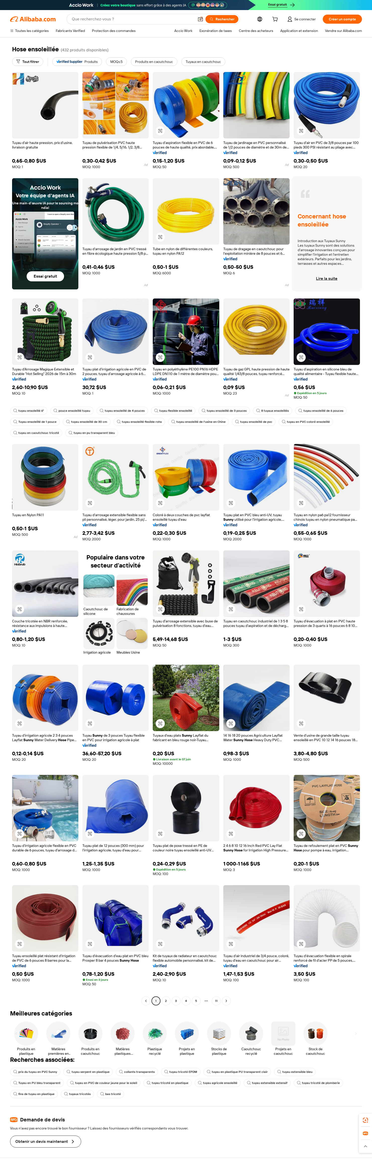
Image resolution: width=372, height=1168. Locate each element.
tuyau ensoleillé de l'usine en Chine (198, 422)
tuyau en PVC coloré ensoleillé (306, 422)
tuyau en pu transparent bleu (92, 433)
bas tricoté (110, 1094)
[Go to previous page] (145, 1000)
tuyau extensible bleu (294, 1072)
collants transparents (137, 1072)
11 (216, 1001)
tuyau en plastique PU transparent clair (237, 1072)
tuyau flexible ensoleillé (173, 411)
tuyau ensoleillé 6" (28, 411)
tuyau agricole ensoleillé (217, 1083)
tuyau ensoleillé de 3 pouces (224, 411)
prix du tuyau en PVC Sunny (35, 1072)
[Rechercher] (221, 19)
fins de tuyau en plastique (34, 1094)
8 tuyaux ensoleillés (272, 411)
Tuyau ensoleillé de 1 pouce (35, 422)
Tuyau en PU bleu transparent (37, 1083)
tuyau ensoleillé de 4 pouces (122, 411)
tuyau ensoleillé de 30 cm (86, 422)
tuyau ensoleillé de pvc (253, 422)
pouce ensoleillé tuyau (72, 411)
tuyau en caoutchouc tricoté (36, 433)
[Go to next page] (226, 1000)
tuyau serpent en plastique (88, 1072)
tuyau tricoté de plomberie (318, 1083)
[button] (200, 19)
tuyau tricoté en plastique (167, 1083)
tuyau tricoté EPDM (180, 1072)
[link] (365, 1120)
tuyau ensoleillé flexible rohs (139, 422)
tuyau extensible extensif (267, 1083)
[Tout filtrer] (27, 61)
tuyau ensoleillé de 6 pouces (320, 411)
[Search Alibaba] (132, 19)
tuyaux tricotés (77, 1094)
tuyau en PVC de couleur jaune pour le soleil (103, 1083)
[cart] (276, 20)
